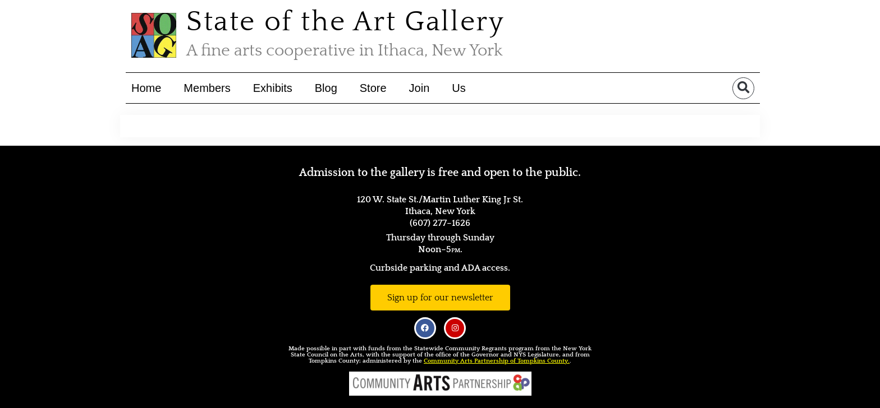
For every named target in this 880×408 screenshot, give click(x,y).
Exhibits (272, 88)
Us (458, 88)
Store (373, 88)
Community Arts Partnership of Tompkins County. (497, 361)
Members (207, 88)
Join (419, 88)
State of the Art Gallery (345, 22)
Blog (326, 88)
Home (146, 88)
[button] (743, 88)
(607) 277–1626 (440, 223)
